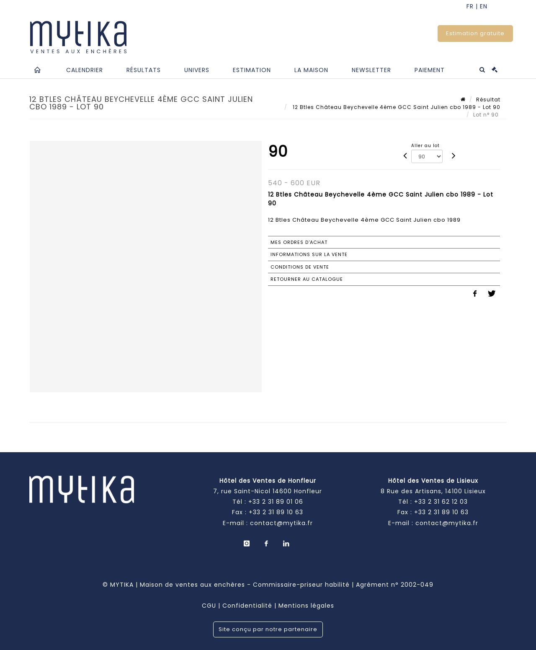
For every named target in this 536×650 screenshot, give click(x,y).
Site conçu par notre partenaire (268, 629)
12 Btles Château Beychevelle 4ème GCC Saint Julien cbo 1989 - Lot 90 (395, 107)
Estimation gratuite (475, 33)
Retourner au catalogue (307, 279)
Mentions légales (306, 605)
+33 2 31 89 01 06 (275, 501)
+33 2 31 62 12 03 (441, 501)
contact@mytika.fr (281, 523)
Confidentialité (247, 605)
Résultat (488, 99)
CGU (209, 605)
